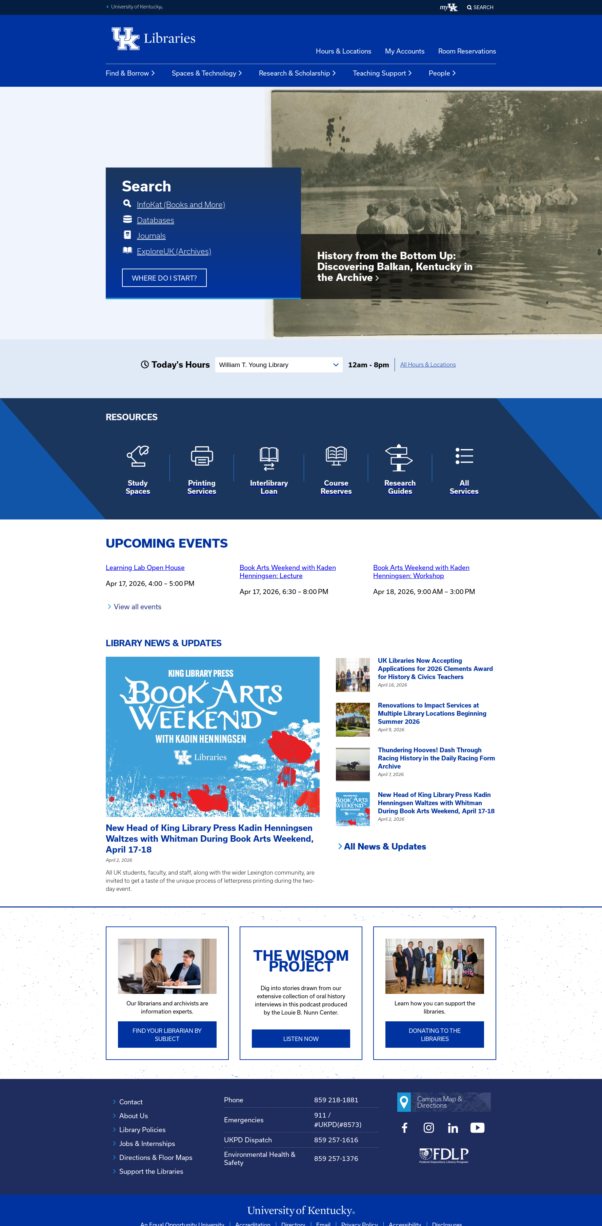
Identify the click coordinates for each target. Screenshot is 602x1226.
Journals (151, 235)
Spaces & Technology (207, 73)
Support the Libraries (151, 1171)
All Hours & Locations (428, 365)
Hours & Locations (344, 51)
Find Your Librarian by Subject (167, 1034)
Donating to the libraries (435, 1034)
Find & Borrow (131, 73)
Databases (155, 220)
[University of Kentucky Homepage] (301, 1211)
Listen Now (301, 1038)
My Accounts (405, 51)
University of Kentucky (137, 7)
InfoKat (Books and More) (181, 204)
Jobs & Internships (147, 1143)
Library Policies (142, 1129)
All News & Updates (385, 846)
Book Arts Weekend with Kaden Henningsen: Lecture (288, 571)
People (443, 73)
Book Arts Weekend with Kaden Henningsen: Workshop (421, 571)
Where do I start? (164, 278)
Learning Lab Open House (145, 567)
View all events (137, 606)
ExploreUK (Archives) (174, 251)
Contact (131, 1101)
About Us (133, 1115)
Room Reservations (467, 51)
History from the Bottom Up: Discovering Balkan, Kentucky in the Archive (395, 266)
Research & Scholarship (298, 73)
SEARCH (484, 7)
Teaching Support (383, 73)
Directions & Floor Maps (156, 1157)
